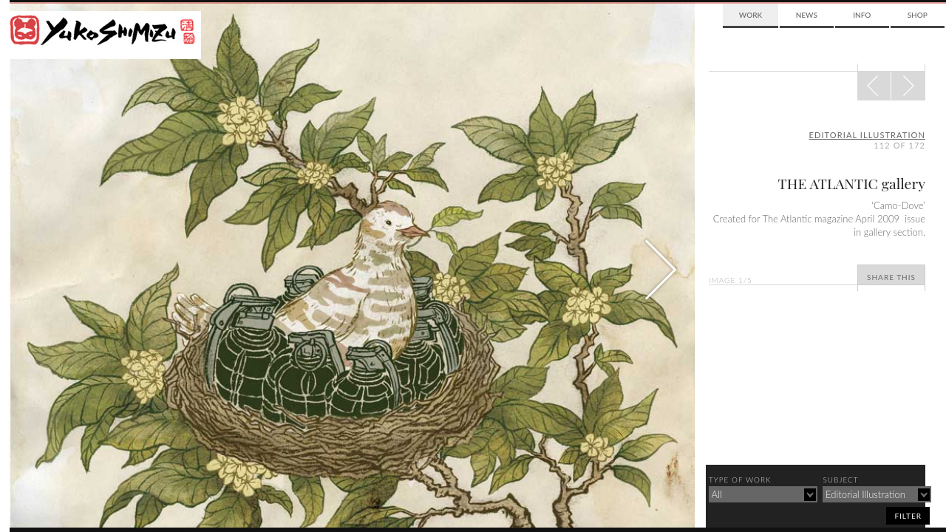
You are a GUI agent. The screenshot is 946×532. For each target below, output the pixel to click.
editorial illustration (867, 135)
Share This (891, 277)
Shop (918, 14)
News (806, 14)
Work (750, 14)
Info (862, 14)
